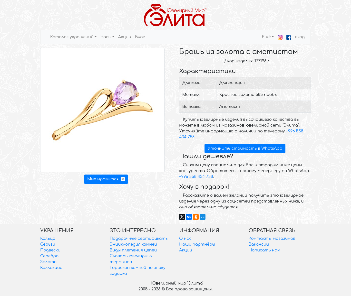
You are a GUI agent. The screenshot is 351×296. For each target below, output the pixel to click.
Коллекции (51, 268)
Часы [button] (105, 37)
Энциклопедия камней (133, 244)
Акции (124, 37)
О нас (185, 238)
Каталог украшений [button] (72, 37)
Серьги (47, 244)
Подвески (50, 250)
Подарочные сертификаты (139, 238)
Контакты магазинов (272, 238)
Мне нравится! (106, 179)
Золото (48, 262)
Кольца (47, 238)
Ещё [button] (266, 37)
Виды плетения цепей (133, 250)
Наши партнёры (197, 244)
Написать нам (264, 250)
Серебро (49, 256)
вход (300, 37)
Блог (140, 37)
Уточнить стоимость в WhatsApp (245, 148)
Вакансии (259, 244)
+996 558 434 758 (196, 177)
